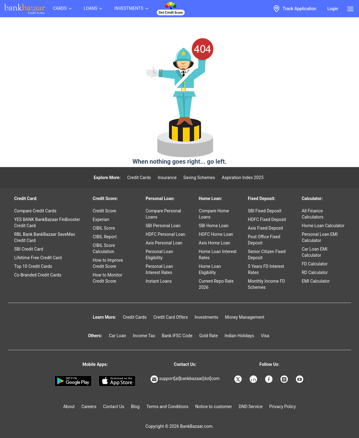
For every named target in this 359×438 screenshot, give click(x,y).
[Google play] (73, 381)
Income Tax (144, 335)
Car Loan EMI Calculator (314, 252)
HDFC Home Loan (216, 234)
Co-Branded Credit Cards (37, 274)
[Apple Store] (117, 381)
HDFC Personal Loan (165, 234)
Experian (101, 219)
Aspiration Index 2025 (243, 177)
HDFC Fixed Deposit (267, 219)
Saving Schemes (199, 177)
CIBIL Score (104, 228)
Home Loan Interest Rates (218, 254)
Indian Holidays (239, 335)
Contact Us (113, 406)
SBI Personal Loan (163, 225)
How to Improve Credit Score (108, 263)
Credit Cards (139, 177)
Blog (135, 406)
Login (332, 8)
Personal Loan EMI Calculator (320, 237)
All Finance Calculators (313, 213)
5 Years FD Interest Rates (266, 269)
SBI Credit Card (28, 249)
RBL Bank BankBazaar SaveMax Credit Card (44, 237)
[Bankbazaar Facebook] (269, 379)
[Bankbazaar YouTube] (300, 379)
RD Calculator (315, 272)
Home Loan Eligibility (210, 269)
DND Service (250, 406)
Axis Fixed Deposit (265, 228)
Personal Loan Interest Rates (159, 269)
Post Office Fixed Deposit (264, 239)
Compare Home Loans (214, 213)
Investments (206, 317)
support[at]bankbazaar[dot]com (185, 379)
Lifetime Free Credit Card (38, 257)
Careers (89, 406)
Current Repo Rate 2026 (216, 284)
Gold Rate (208, 335)
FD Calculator (315, 263)
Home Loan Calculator (323, 225)
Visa (265, 335)
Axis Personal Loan (164, 242)
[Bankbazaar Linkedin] (254, 379)
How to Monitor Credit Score (107, 278)
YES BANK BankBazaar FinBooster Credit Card (47, 222)
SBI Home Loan (213, 225)
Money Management (244, 317)
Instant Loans (159, 281)
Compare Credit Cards (35, 210)
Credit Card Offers (170, 317)
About (69, 406)
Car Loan (117, 335)
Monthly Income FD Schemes (266, 284)
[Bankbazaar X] (238, 379)
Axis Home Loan (214, 242)
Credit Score (104, 210)
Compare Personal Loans (163, 213)
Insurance (167, 177)
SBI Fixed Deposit (264, 210)
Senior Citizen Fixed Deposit (266, 254)
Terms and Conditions (167, 406)
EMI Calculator (316, 281)
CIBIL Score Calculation (104, 248)
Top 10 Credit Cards (33, 266)
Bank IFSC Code (177, 335)
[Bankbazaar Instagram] (284, 379)
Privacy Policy (282, 406)
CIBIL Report (105, 236)
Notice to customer (213, 406)
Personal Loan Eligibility (159, 254)
